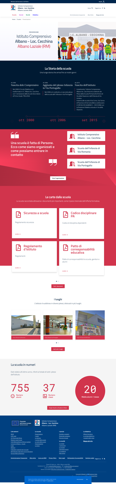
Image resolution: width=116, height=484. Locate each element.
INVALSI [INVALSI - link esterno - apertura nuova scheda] (13, 449)
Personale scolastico (64, 438)
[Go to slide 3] (58, 282)
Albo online (62, 455)
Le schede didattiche (88, 438)
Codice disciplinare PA (83, 214)
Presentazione (39, 436)
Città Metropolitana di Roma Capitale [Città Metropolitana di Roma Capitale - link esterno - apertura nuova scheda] (21, 443)
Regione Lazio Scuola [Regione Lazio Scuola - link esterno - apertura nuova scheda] (16, 442)
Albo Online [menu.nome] (90, 15)
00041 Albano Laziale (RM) (63, 466)
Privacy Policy (52, 460)
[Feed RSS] (104, 8)
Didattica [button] (35, 15)
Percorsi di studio (63, 440)
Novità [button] (28, 15)
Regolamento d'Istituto (33, 248)
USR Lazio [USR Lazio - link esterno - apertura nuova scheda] (13, 438)
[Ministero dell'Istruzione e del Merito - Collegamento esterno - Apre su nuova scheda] (20, 1)
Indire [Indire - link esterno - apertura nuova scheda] (12, 447)
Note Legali (62, 460)
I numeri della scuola (40, 442)
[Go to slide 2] (56, 282)
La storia (37, 447)
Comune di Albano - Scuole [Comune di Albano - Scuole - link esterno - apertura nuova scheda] (18, 445)
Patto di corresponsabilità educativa (82, 249)
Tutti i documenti (58, 288)
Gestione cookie (89, 460)
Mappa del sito (100, 15)
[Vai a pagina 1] (56, 281)
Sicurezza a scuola (36, 212)
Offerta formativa (88, 436)
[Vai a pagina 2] (58, 281)
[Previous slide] (12, 121)
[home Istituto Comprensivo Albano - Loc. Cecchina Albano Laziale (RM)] (22, 8)
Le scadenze (62, 453)
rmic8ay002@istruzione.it (54, 468)
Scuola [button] (14, 15)
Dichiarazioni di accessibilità (75, 460)
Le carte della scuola (40, 443)
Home (13, 19)
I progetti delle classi (88, 440)
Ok (87, 479)
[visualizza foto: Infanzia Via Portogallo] (58, 326)
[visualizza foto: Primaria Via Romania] (90, 326)
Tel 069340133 (41, 468)
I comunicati (62, 447)
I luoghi (37, 438)
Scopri (17, 234)
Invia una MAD (42, 460)
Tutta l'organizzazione (58, 178)
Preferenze (80, 479)
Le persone (38, 440)
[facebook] (102, 8)
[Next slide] (104, 121)
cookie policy (50, 481)
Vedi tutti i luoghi (58, 351)
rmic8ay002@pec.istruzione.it (71, 468)
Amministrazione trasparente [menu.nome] (77, 15)
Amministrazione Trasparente (19, 460)
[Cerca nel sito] (90, 8)
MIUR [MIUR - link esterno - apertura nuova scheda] (12, 436)
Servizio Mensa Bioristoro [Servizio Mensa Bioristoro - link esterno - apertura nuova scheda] (17, 455)
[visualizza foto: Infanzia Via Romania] (26, 326)
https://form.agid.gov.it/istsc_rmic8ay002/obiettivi (63, 471)
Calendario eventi (63, 451)
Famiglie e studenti (64, 436)
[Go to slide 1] (54, 282)
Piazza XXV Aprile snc (51, 466)
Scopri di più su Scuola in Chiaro (58, 409)
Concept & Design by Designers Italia (86, 476)
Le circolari (62, 449)
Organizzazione (39, 445)
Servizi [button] (21, 15)
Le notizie (61, 445)
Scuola (19, 19)
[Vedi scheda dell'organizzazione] (86, 136)
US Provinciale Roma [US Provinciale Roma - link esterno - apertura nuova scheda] (16, 440)
